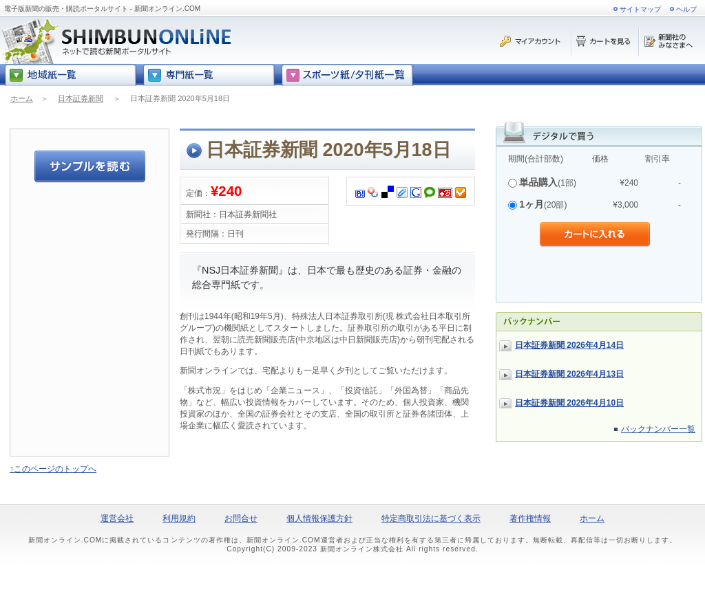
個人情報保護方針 (319, 518)
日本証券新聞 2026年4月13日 (569, 374)
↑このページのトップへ (53, 469)
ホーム (21, 98)
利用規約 (179, 518)
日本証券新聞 (80, 98)
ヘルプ (686, 9)
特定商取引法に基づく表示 (431, 518)
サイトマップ (640, 9)
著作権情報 (530, 518)
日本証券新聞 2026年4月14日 (569, 345)
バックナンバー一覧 (658, 429)
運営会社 (117, 518)
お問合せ (240, 518)
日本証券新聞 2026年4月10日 (569, 403)
